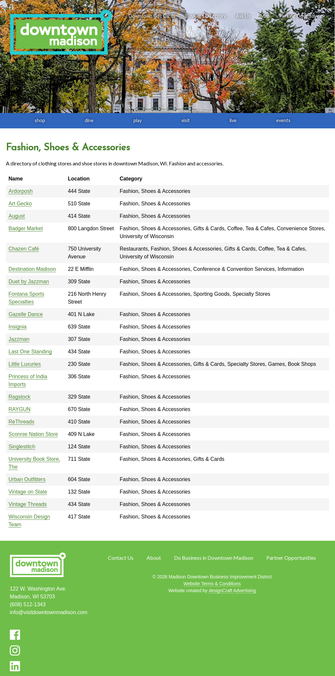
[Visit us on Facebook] (15, 635)
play (137, 120)
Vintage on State (28, 492)
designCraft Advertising (232, 590)
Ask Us (243, 16)
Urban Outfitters (27, 479)
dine (89, 120)
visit (185, 120)
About (154, 557)
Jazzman (19, 339)
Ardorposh (21, 191)
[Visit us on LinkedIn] (15, 666)
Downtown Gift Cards (151, 16)
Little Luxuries (25, 364)
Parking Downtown (300, 16)
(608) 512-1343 (27, 604)
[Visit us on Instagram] (15, 650)
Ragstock (19, 397)
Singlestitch (22, 446)
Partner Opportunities (291, 557)
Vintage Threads (28, 504)
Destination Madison (32, 269)
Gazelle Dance (26, 314)
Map (265, 16)
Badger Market (26, 228)
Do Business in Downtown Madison (213, 557)
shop (40, 120)
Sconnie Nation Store (33, 434)
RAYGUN (19, 409)
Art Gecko (20, 203)
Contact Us (120, 557)
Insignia (17, 326)
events (283, 120)
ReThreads (21, 421)
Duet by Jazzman (29, 281)
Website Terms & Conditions (212, 583)
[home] (61, 33)
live (233, 120)
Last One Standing (30, 351)
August (17, 216)
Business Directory (205, 16)
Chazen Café (24, 249)
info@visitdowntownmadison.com (48, 612)
